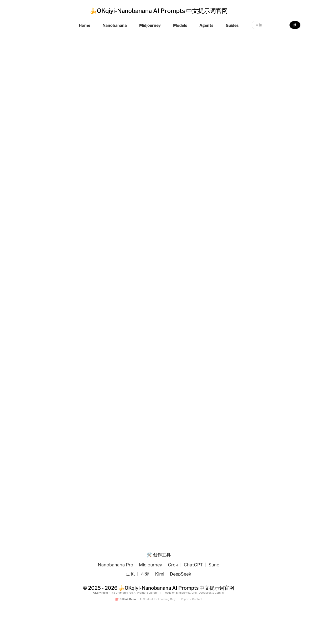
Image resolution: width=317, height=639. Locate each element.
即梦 (144, 574)
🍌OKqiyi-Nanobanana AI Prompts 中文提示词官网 (158, 10)
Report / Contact (191, 599)
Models (180, 25)
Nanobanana (115, 25)
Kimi (159, 574)
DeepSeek (180, 574)
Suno (214, 564)
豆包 (130, 574)
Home (84, 25)
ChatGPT (193, 564)
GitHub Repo (125, 599)
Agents (206, 25)
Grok (173, 564)
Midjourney (150, 25)
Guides (232, 25)
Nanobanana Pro (115, 564)
